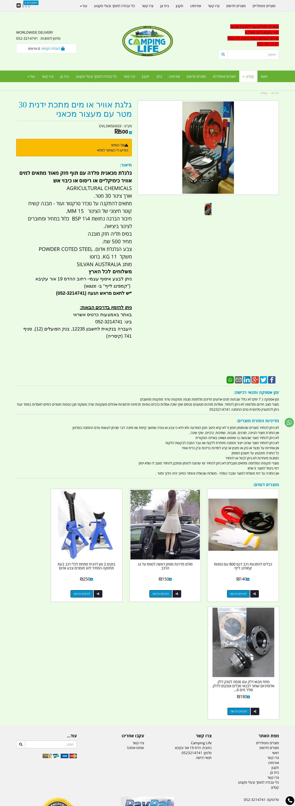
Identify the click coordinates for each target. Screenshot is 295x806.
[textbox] (248, 35)
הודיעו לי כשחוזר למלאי (112, 150)
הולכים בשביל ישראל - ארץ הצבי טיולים (147, 704)
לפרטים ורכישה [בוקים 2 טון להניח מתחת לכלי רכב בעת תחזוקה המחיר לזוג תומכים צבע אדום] (109, 582)
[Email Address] (19, 5)
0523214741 (192, 624)
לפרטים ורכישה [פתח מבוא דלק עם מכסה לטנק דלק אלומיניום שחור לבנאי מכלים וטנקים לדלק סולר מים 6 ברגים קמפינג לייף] (41, 582)
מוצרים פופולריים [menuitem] (224, 76)
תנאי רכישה (204, 628)
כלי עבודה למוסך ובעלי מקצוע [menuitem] (96, 76)
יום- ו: (238, 720)
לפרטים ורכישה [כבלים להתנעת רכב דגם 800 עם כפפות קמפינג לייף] (244, 582)
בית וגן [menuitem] (64, 76)
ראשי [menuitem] (264, 76)
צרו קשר (138, 614)
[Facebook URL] (29, 5)
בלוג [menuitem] (159, 76)
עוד (31, 76)
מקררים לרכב (92, 779)
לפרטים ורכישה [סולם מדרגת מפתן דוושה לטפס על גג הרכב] (176, 582)
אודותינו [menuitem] (174, 76)
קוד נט (141, 803)
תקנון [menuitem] (145, 76)
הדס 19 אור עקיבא (266, 695)
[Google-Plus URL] (26, 5)
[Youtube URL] (23, 5)
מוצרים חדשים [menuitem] (196, 76)
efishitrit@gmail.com (262, 687)
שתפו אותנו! (135, 618)
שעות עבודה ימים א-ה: (249, 703)
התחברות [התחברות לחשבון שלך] (30, 3)
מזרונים (75, 779)
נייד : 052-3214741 (264, 678)
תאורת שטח (112, 779)
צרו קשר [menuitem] (129, 76)
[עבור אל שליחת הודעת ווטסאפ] (289, 422)
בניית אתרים (131, 803)
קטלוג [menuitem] (248, 76)
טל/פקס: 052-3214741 (261, 670)
